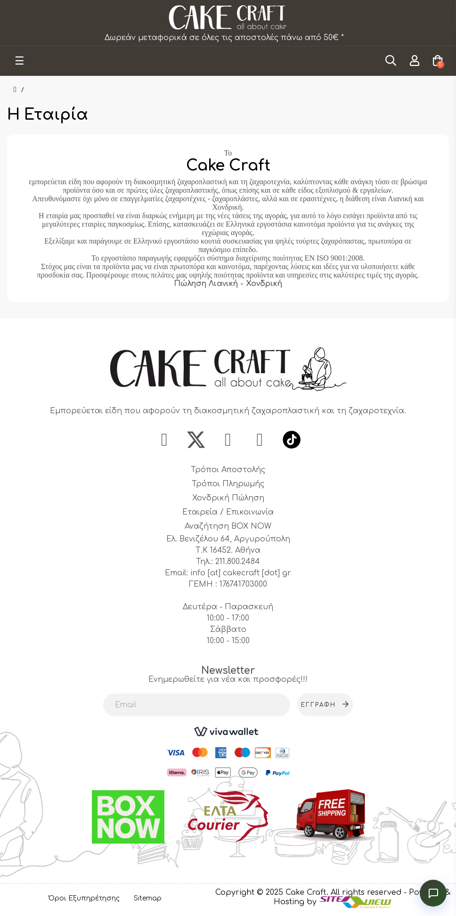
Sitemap (148, 898)
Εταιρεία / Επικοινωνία (228, 513)
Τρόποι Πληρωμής (228, 485)
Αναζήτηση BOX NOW (228, 527)
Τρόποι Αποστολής (228, 470)
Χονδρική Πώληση (228, 499)
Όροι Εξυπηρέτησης (84, 898)
